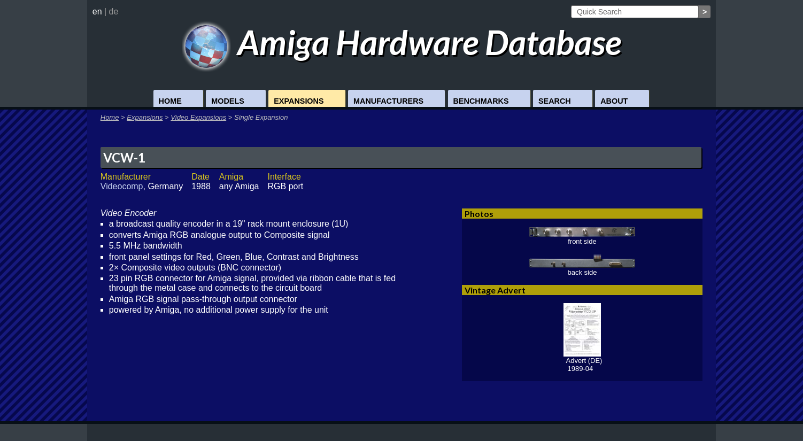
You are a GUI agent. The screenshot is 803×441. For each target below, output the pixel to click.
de (114, 11)
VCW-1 (124, 157)
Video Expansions (198, 117)
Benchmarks (481, 101)
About (614, 101)
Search (554, 101)
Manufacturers (388, 101)
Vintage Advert (495, 290)
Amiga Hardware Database (402, 42)
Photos (479, 213)
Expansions (298, 101)
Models (227, 101)
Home (170, 101)
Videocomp (122, 186)
